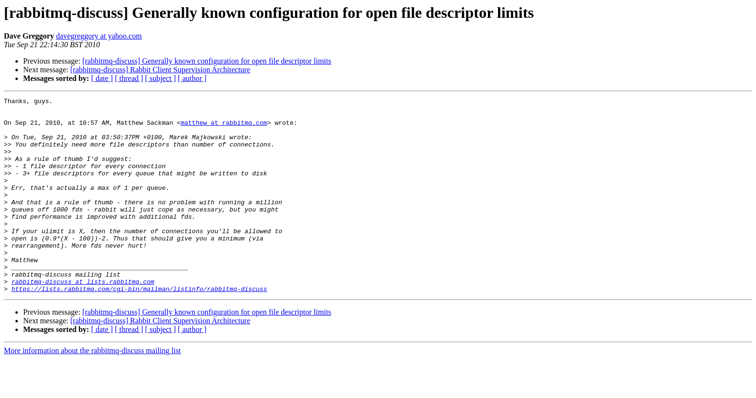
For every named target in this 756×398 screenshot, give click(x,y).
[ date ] (102, 78)
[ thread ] (129, 78)
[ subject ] (160, 78)
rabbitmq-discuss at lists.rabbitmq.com (83, 319)
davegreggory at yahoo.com (99, 36)
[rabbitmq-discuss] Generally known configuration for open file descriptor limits (206, 61)
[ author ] (192, 78)
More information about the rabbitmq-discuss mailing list (92, 389)
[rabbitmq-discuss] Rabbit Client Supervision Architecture (160, 70)
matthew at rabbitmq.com (224, 128)
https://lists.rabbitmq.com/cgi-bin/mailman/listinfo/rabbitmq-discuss (139, 327)
